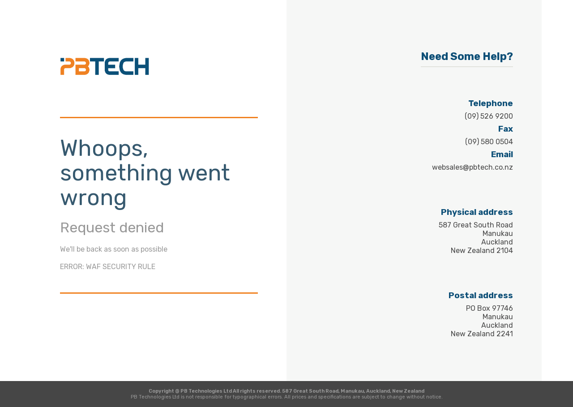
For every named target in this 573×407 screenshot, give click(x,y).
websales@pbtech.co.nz (472, 167)
